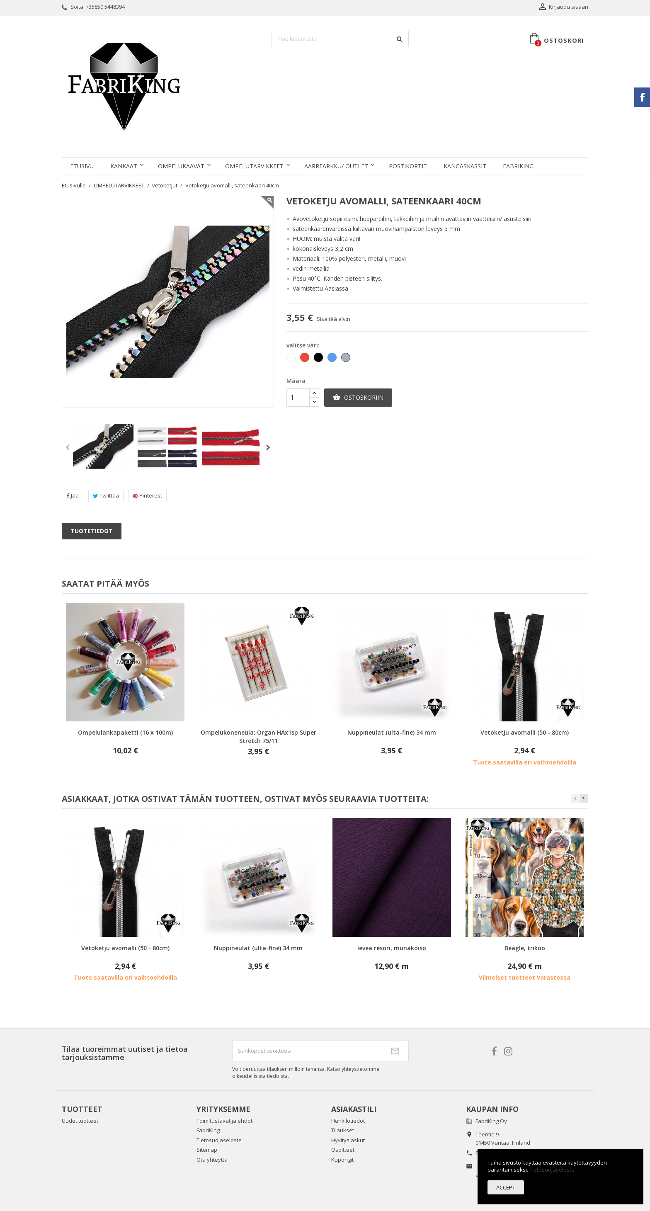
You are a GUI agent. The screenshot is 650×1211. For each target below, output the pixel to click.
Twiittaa (106, 495)
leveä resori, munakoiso (391, 948)
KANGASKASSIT (465, 166)
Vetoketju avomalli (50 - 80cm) (524, 732)
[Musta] (319, 359)
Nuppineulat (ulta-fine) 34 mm (391, 732)
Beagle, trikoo (524, 948)
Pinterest (147, 495)
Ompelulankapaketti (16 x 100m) (125, 732)
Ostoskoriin (358, 397)
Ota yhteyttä (212, 1159)
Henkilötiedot (348, 1120)
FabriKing (518, 166)
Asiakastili (353, 1109)
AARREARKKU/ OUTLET (336, 166)
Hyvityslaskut (348, 1140)
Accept (505, 1187)
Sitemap (206, 1149)
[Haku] (340, 39)
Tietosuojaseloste (219, 1140)
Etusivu (82, 166)
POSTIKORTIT (408, 166)
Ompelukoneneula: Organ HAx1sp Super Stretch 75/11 (258, 736)
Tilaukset (342, 1130)
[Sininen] (332, 359)
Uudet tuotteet (80, 1120)
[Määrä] (298, 397)
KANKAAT (123, 166)
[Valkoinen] (291, 359)
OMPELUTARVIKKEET (254, 166)
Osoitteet (342, 1149)
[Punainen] (305, 359)
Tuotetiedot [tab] (91, 531)
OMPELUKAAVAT (181, 166)
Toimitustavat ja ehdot (224, 1120)
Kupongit (342, 1159)
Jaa (72, 495)
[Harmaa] (346, 359)
